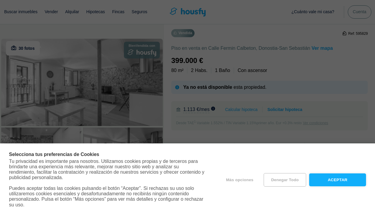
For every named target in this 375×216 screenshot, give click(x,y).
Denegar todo (285, 180)
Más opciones (239, 180)
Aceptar (337, 180)
